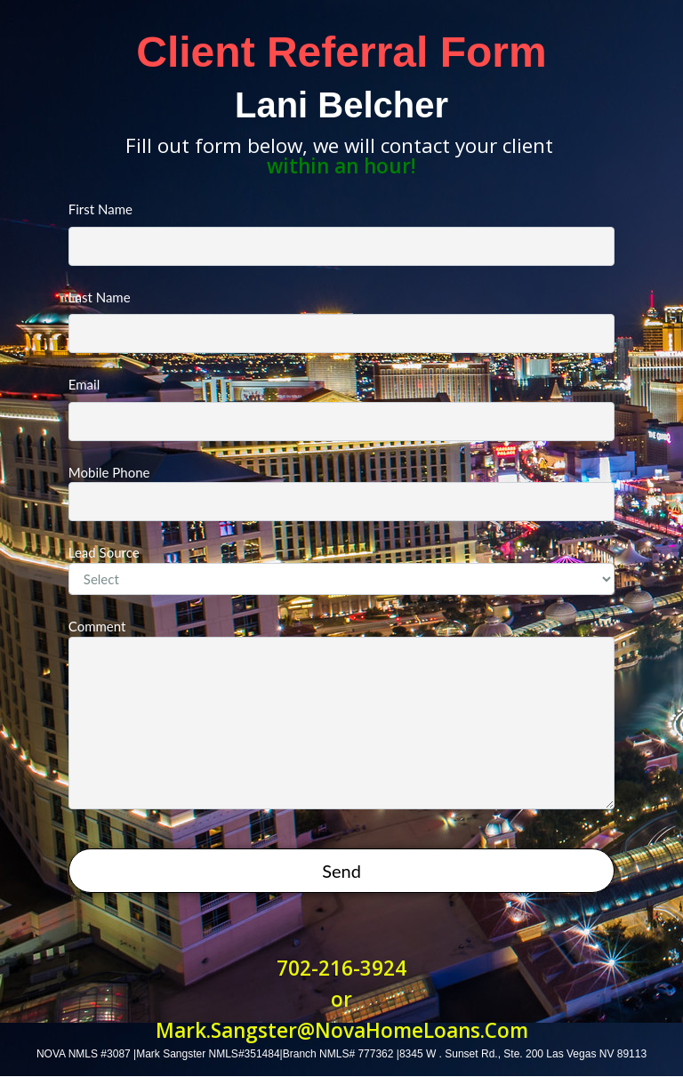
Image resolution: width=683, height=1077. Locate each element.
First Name (341, 233)
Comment (341, 713)
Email (341, 408)
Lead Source (341, 569)
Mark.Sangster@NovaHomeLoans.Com (342, 1030)
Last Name (341, 321)
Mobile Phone (341, 493)
